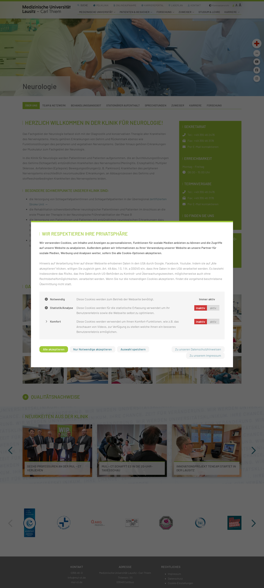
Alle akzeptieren (53, 349)
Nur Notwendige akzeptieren (92, 349)
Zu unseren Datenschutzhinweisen (198, 349)
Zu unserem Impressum (205, 355)
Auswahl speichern (133, 349)
